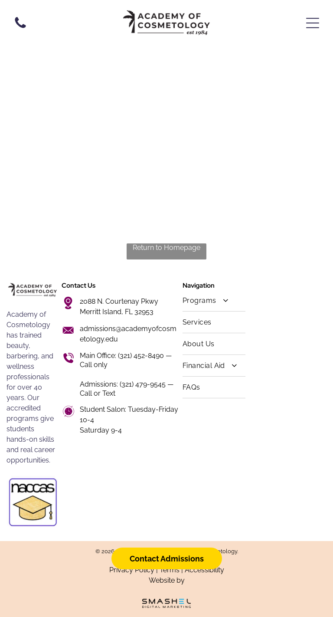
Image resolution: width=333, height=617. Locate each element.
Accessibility (204, 570)
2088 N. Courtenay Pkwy (119, 301)
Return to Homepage (166, 247)
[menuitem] (214, 301)
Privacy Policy (131, 570)
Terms (170, 570)
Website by (167, 580)
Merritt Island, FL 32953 (116, 312)
